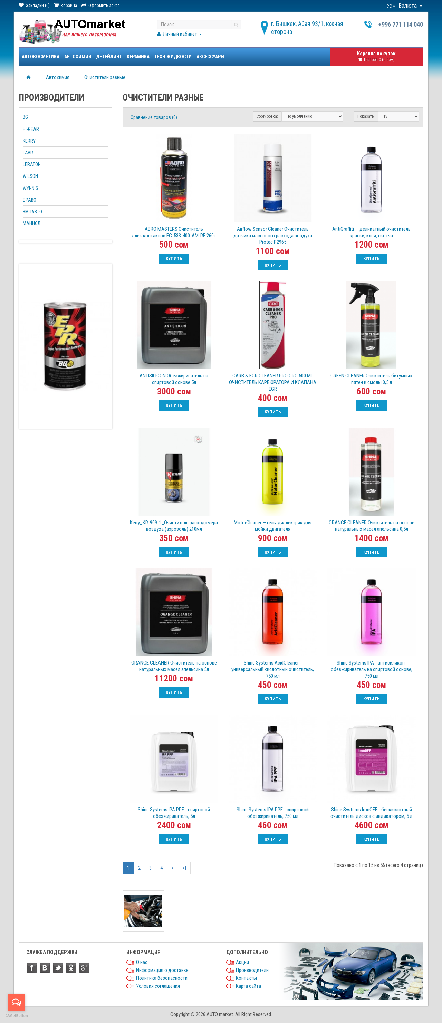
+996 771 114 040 (400, 24)
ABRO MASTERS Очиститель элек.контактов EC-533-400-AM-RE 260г (173, 232)
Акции (242, 962)
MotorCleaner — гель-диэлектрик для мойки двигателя (272, 525)
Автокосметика (40, 56)
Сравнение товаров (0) (154, 117)
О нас (141, 962)
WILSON (30, 176)
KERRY (29, 141)
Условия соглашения (158, 986)
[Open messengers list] (16, 1002)
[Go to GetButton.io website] (17, 1016)
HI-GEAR (31, 129)
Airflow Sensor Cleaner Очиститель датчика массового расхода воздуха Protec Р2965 (272, 235)
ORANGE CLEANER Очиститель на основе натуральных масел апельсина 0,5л (371, 525)
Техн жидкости (173, 56)
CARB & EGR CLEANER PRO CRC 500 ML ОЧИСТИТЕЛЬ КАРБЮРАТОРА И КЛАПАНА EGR (272, 382)
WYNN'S (30, 188)
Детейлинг (109, 56)
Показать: (366, 116)
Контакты (246, 978)
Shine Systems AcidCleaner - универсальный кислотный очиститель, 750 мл (272, 669)
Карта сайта (248, 986)
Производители (252, 970)
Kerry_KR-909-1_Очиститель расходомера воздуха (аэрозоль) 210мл (174, 525)
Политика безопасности (162, 978)
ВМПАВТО (32, 211)
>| (184, 868)
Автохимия (77, 56)
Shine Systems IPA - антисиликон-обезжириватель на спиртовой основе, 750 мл (371, 669)
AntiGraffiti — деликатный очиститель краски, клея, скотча (371, 232)
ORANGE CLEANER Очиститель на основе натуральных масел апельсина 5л (174, 666)
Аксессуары (210, 56)
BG (25, 117)
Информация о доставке (162, 970)
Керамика (138, 56)
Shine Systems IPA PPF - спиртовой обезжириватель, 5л (174, 812)
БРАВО (29, 200)
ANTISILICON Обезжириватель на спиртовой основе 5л (174, 379)
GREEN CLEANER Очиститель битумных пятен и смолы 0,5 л (371, 379)
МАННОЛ (31, 223)
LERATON (32, 164)
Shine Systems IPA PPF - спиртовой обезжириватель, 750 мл (273, 812)
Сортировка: (267, 116)
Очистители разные (104, 77)
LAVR (28, 152)
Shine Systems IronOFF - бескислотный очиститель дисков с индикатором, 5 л (371, 812)
